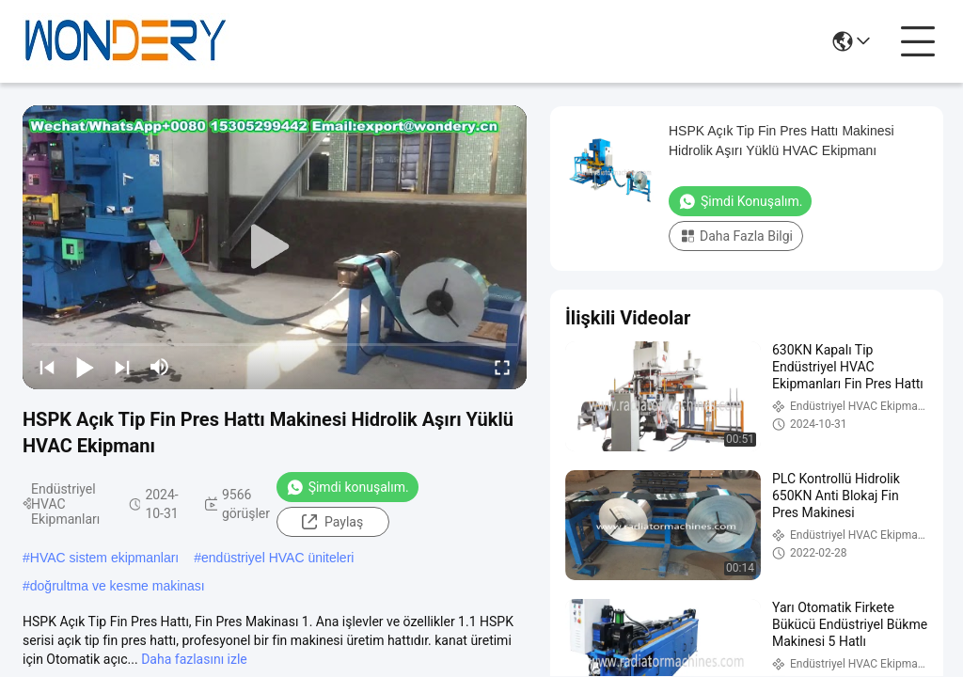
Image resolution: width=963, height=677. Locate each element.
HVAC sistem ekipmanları (104, 557)
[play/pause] (84, 367)
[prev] (47, 367)
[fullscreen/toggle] (502, 367)
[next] (122, 367)
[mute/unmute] (160, 367)
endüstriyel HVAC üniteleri (277, 557)
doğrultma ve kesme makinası (117, 585)
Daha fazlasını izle (194, 659)
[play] (274, 247)
